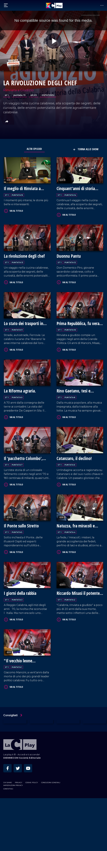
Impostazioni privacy (13, 785)
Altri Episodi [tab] (34, 149)
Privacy (18, 782)
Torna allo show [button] (86, 149)
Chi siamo (7, 782)
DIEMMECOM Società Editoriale (22, 758)
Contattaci (8, 789)
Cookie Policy (31, 782)
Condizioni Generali (50, 782)
